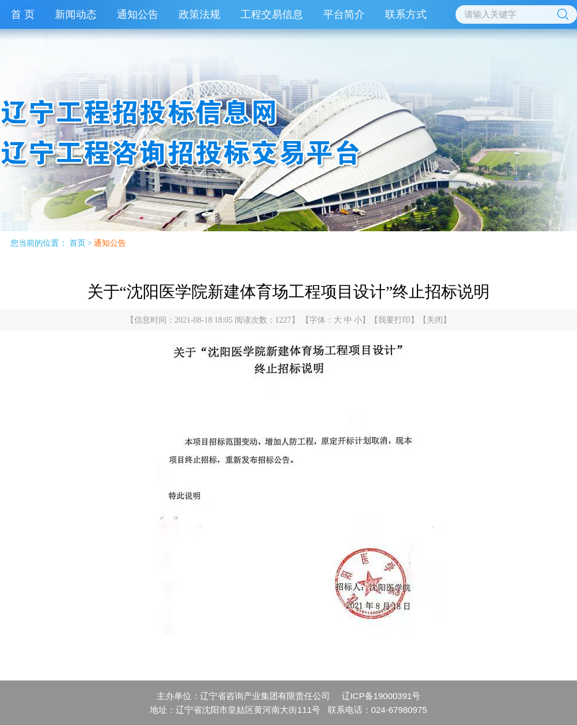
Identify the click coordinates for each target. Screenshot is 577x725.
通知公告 (137, 14)
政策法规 (199, 14)
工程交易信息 (272, 14)
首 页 (23, 14)
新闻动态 (76, 14)
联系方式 (406, 14)
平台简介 (344, 14)
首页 (77, 243)
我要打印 (394, 320)
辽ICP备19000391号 (381, 696)
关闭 (435, 320)
